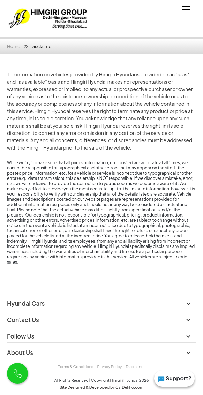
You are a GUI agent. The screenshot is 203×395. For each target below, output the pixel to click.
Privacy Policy (109, 366)
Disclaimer (135, 366)
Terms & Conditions (75, 366)
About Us (20, 352)
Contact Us (23, 320)
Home (13, 46)
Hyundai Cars (26, 303)
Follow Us (21, 336)
